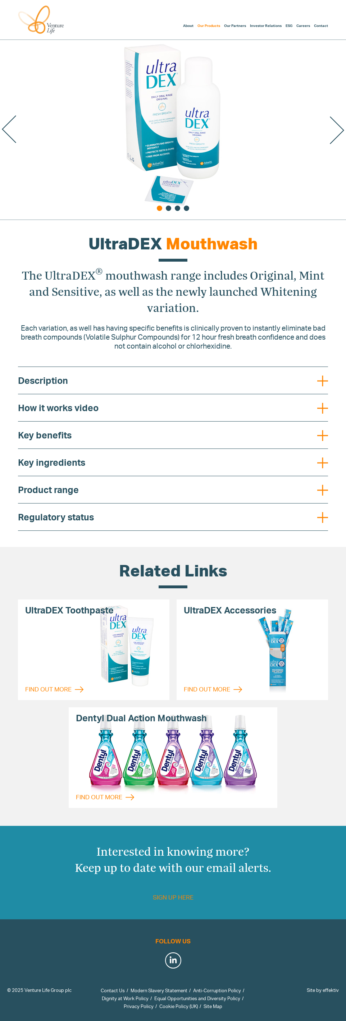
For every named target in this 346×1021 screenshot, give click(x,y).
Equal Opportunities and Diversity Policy (197, 998)
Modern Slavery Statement (159, 990)
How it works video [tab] (173, 408)
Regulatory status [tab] (173, 517)
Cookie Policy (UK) (178, 1006)
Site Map (213, 1006)
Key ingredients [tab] (173, 462)
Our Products (208, 25)
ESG (289, 25)
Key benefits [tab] (173, 435)
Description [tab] (173, 380)
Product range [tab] (173, 490)
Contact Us (113, 990)
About (188, 25)
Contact (321, 25)
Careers (303, 25)
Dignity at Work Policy (125, 998)
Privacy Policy (139, 1006)
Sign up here (173, 897)
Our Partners (235, 25)
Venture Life (41, 19)
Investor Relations (266, 25)
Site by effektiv (323, 990)
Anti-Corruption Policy (217, 990)
